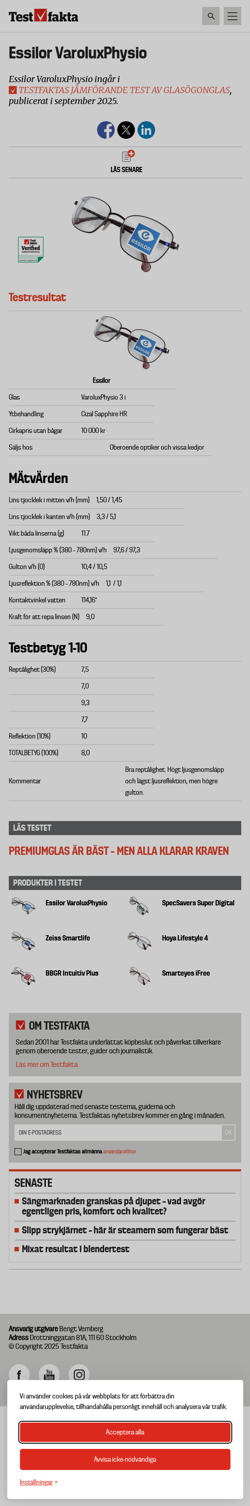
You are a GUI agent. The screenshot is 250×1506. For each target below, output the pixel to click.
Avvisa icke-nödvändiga (125, 1459)
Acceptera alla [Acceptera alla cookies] (125, 1432)
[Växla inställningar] (39, 1482)
